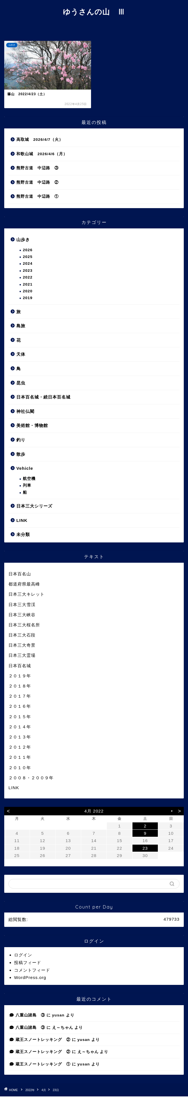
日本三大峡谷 (22, 614)
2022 (27, 277)
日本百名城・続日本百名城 (43, 397)
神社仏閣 (25, 411)
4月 (43, 1090)
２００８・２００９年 (31, 777)
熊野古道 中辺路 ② (37, 182)
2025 (27, 257)
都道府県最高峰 (24, 584)
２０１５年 (19, 716)
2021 (27, 284)
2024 (27, 263)
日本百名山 (19, 573)
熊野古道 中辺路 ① (37, 196)
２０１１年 (19, 757)
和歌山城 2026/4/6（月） (41, 154)
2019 (27, 298)
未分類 (23, 534)
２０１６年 (19, 706)
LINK (21, 520)
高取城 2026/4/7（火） (39, 139)
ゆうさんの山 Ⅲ (94, 11)
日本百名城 (19, 665)
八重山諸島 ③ (30, 1015)
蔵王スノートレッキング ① (43, 1064)
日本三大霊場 (22, 655)
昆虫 (20, 382)
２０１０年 (19, 767)
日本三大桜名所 (24, 624)
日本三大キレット (26, 594)
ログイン (23, 954)
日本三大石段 (22, 635)
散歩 (20, 454)
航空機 (29, 479)
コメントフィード (32, 970)
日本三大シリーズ (34, 506)
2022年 (30, 1090)
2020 (27, 291)
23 (145, 848)
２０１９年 (19, 675)
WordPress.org (30, 977)
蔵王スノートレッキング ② (43, 1040)
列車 (27, 485)
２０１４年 (19, 726)
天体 (20, 354)
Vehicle (24, 468)
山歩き (23, 239)
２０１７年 (19, 696)
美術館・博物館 (32, 425)
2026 (27, 250)
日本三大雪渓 (22, 604)
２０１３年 (19, 737)
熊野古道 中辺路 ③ (37, 168)
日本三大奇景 (22, 645)
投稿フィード (27, 962)
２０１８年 (19, 686)
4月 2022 (93, 811)
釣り (20, 439)
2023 (27, 270)
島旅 (20, 325)
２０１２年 (19, 747)
